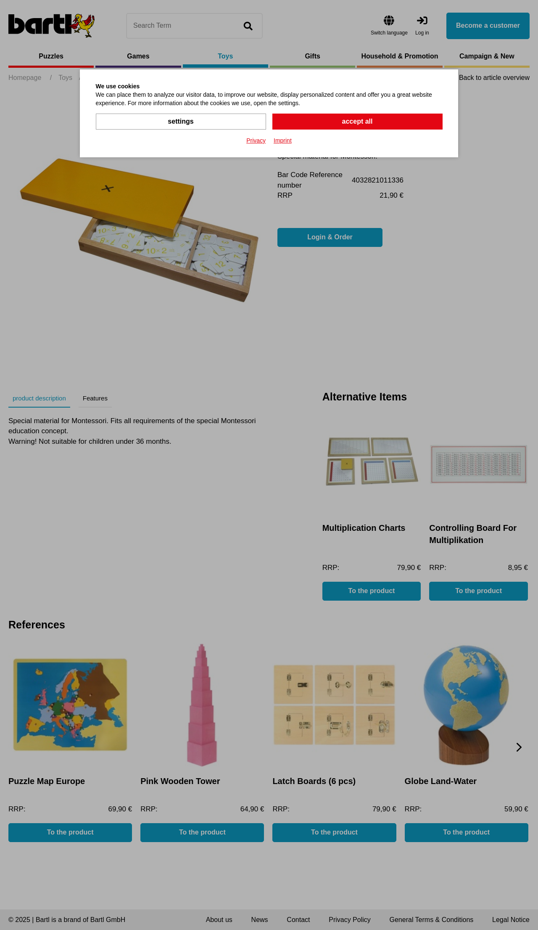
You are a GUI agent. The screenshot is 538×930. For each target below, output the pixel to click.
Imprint (283, 140)
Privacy (256, 140)
